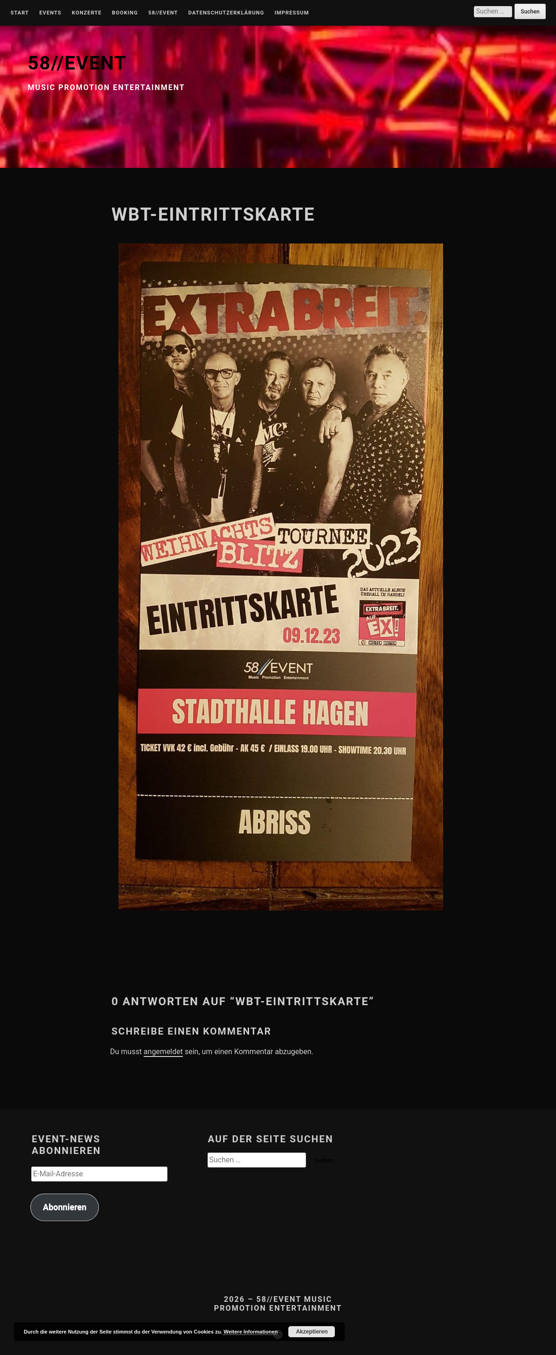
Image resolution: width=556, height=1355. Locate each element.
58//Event (163, 13)
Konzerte (87, 13)
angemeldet (163, 1051)
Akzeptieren (311, 1331)
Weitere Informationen (250, 1331)
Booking (125, 13)
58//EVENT (77, 63)
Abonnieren (64, 1207)
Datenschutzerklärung (226, 13)
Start (19, 13)
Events (50, 13)
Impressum (292, 13)
